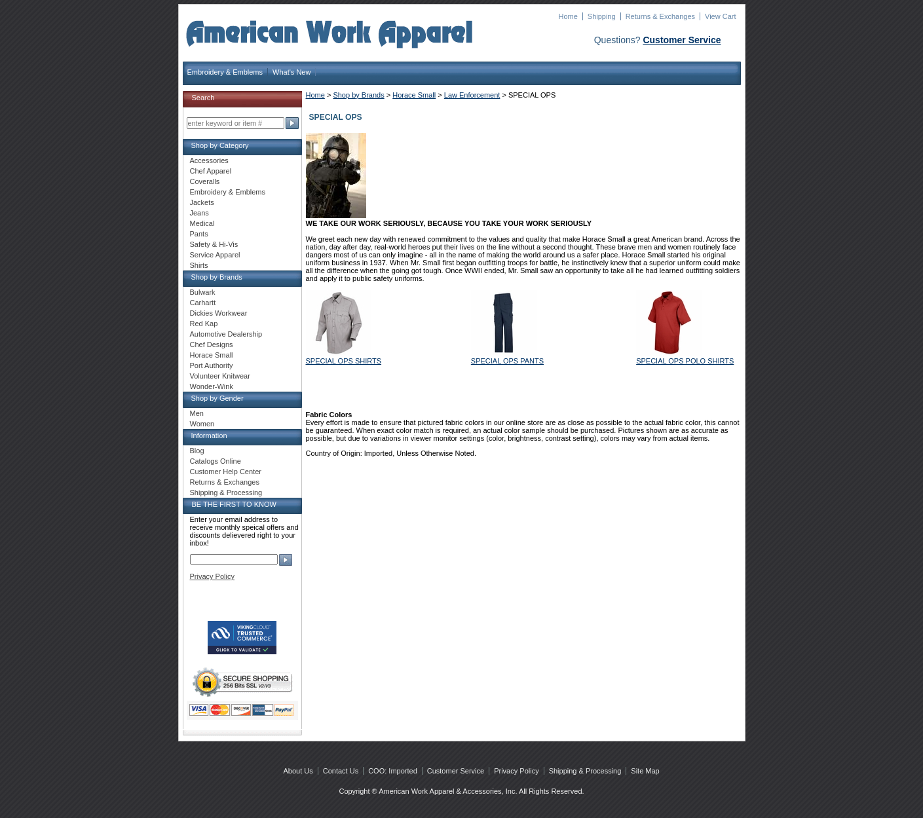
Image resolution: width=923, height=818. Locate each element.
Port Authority (211, 365)
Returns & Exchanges (660, 16)
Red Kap (204, 323)
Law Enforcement (472, 95)
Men (197, 413)
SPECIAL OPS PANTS (507, 361)
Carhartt (203, 303)
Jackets (202, 202)
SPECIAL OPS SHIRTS (344, 361)
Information (209, 435)
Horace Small (414, 95)
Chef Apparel (211, 171)
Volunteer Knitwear (220, 376)
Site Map (645, 771)
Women (202, 424)
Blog (197, 451)
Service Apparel (215, 255)
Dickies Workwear (219, 313)
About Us (298, 771)
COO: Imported (392, 771)
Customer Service (682, 40)
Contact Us (340, 771)
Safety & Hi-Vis (214, 244)
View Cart (720, 16)
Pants (199, 234)
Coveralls (205, 181)
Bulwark (203, 292)
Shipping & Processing (226, 492)
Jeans (199, 213)
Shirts (199, 265)
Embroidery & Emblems (225, 72)
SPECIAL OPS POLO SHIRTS (685, 361)
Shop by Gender (217, 398)
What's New (292, 72)
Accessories (209, 160)
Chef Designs (211, 344)
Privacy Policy (212, 576)
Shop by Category (220, 145)
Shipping (602, 16)
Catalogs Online (215, 461)
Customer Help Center (225, 471)
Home (567, 16)
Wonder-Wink (211, 386)
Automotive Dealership (226, 334)
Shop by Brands (358, 95)
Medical (202, 223)
